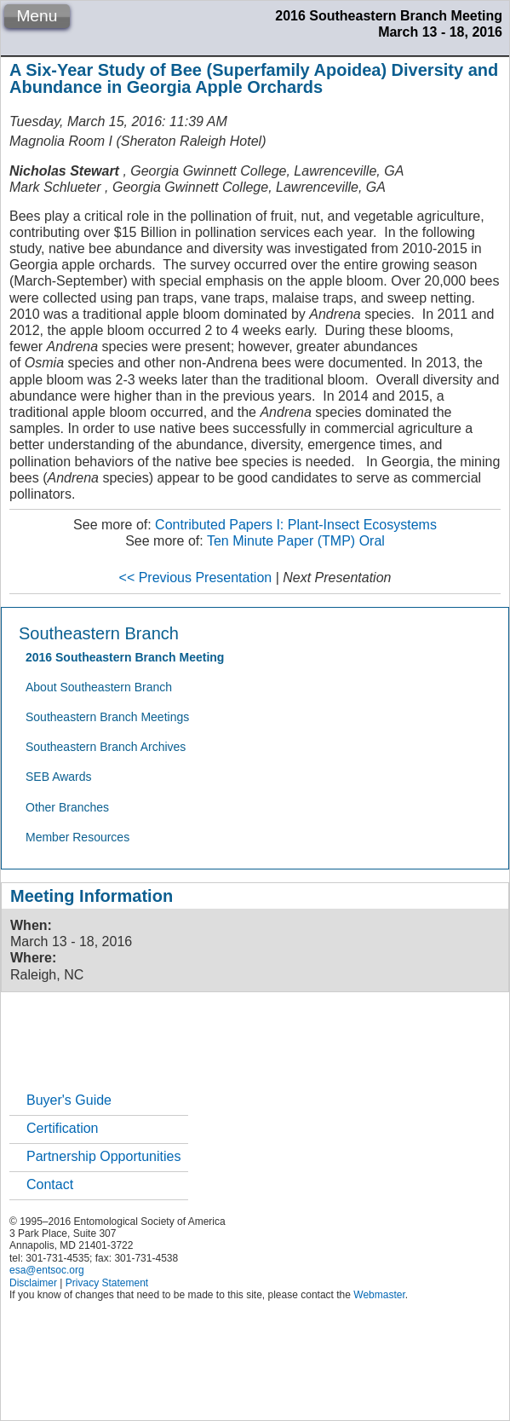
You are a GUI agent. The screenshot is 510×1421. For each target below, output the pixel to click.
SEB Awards (59, 776)
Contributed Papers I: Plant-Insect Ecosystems (296, 524)
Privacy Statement (107, 1283)
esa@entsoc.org (46, 1270)
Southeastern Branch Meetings (107, 717)
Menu (36, 16)
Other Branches (67, 807)
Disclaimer (33, 1283)
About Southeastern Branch (99, 687)
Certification (62, 1128)
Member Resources (77, 837)
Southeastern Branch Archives (106, 747)
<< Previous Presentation (195, 577)
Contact (49, 1184)
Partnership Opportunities (103, 1156)
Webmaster (378, 1295)
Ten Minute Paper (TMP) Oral (296, 541)
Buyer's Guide (69, 1100)
